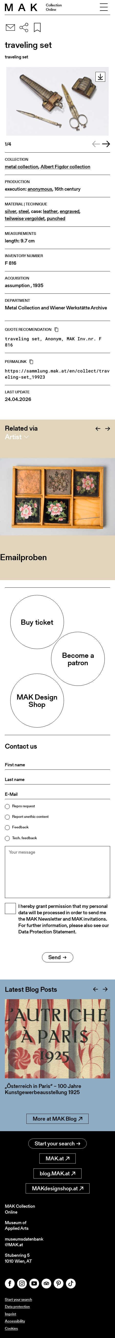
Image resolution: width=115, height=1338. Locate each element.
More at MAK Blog (57, 1119)
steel (24, 211)
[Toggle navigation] (104, 7)
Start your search (57, 1143)
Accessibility (15, 1321)
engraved (69, 211)
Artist (13, 437)
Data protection (17, 1306)
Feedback (20, 827)
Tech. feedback (24, 838)
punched (56, 218)
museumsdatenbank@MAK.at (24, 1242)
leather (50, 211)
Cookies (11, 1328)
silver (10, 211)
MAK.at (57, 1158)
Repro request (23, 806)
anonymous (40, 189)
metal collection (21, 167)
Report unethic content (30, 816)
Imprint (10, 1313)
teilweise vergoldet (25, 218)
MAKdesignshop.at (57, 1188)
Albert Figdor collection (65, 167)
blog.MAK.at (57, 1173)
